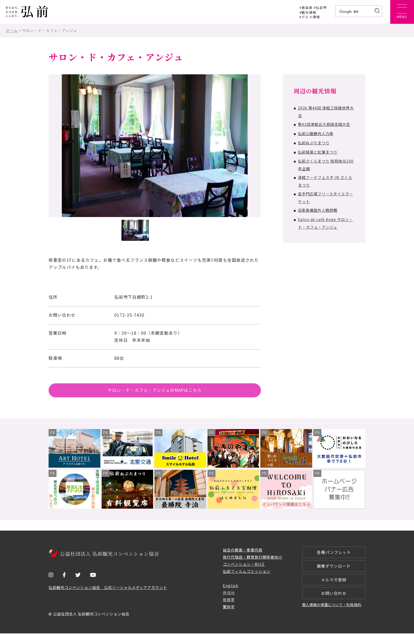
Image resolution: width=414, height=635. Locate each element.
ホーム (12, 30)
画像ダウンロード (334, 567)
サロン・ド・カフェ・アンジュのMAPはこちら (155, 391)
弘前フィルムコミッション (246, 573)
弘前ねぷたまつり (314, 142)
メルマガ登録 (333, 582)
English (230, 587)
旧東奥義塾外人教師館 (317, 210)
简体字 (229, 601)
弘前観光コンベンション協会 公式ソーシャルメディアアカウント (108, 589)
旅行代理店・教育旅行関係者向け (252, 558)
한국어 (229, 594)
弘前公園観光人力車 (315, 133)
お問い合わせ (333, 596)
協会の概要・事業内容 (242, 551)
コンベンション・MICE (244, 565)
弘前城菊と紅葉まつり (317, 152)
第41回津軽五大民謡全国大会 (324, 124)
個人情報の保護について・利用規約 (331, 607)
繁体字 (229, 608)
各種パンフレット (334, 553)
